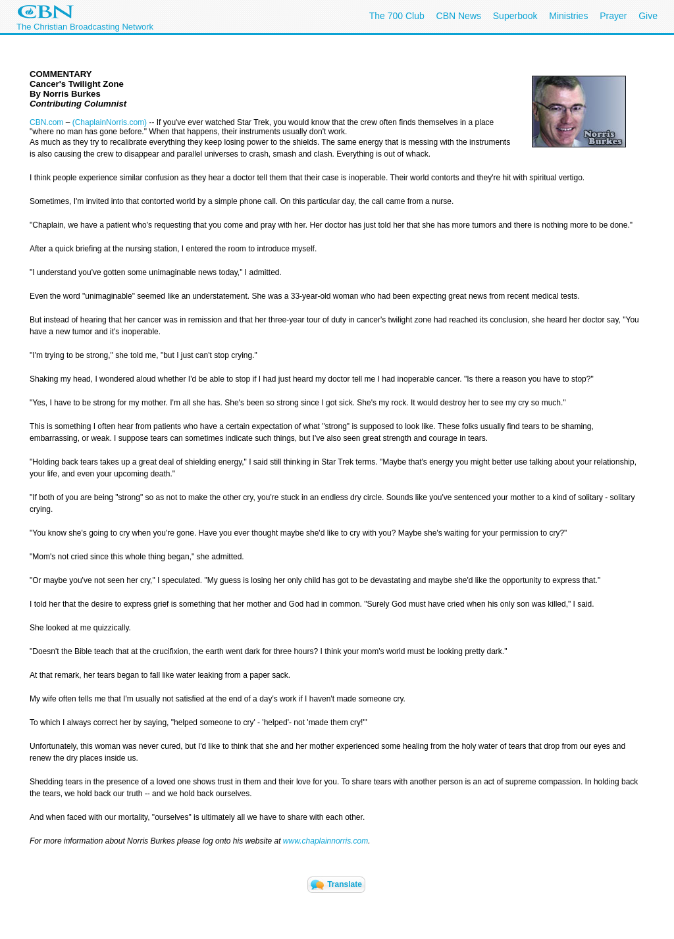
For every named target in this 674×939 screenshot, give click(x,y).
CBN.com (46, 122)
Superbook (515, 16)
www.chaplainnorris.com (325, 841)
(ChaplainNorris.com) (109, 122)
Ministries (568, 16)
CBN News (458, 16)
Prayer (613, 16)
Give (648, 16)
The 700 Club (397, 16)
